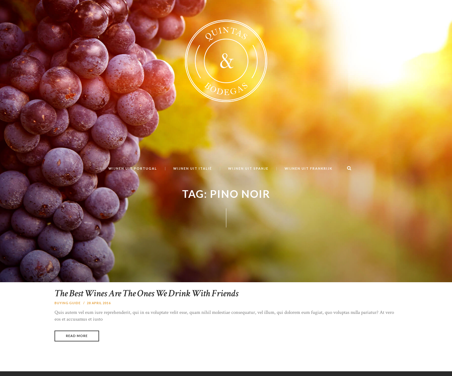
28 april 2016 (99, 318)
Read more (76, 351)
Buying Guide (68, 318)
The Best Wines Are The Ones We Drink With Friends (156, 309)
